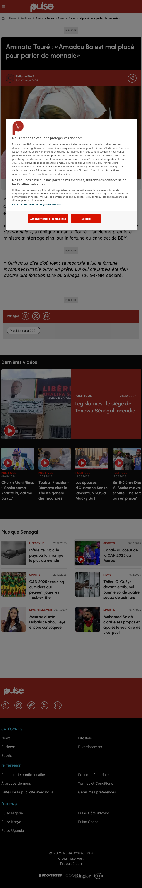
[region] (71, 174)
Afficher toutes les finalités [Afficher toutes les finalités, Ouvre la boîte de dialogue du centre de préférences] (48, 218)
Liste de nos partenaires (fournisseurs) (36, 204)
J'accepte (86, 218)
